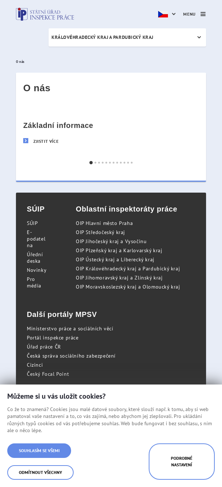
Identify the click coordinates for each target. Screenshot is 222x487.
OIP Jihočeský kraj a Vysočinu (111, 241)
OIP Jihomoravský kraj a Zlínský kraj (119, 277)
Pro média (34, 282)
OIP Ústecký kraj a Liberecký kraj (115, 259)
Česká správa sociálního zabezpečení (71, 356)
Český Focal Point (48, 374)
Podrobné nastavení (181, 461)
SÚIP (32, 223)
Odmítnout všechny (40, 472)
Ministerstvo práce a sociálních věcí (70, 328)
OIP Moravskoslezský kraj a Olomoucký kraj (128, 286)
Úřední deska (35, 257)
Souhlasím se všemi (39, 450)
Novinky (36, 270)
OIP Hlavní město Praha (104, 223)
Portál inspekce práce (53, 337)
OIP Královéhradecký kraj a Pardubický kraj (128, 268)
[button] (91, 162)
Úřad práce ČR (44, 346)
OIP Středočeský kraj (100, 232)
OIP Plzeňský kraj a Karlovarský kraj (119, 250)
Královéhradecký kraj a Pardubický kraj (102, 37)
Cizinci (35, 365)
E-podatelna (36, 239)
